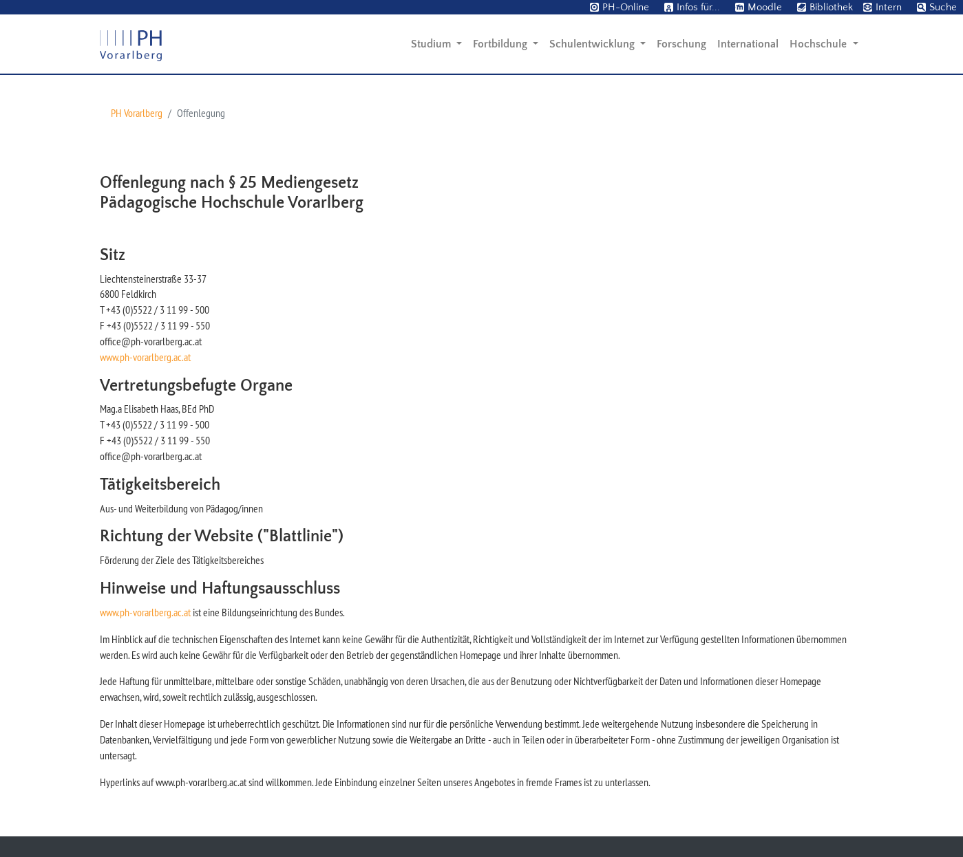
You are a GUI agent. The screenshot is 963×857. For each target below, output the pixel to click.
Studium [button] (432, 44)
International (748, 44)
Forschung (681, 44)
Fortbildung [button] (501, 44)
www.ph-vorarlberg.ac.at (145, 357)
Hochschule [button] (819, 44)
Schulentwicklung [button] (593, 44)
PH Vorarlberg (136, 113)
